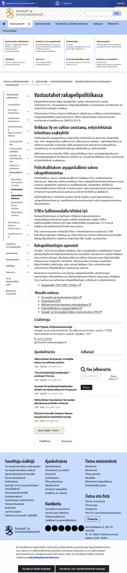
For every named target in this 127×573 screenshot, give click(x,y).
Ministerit (91, 466)
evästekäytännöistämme (43, 557)
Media (121, 3)
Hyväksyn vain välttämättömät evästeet (82, 568)
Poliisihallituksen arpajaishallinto (61, 308)
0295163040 (44, 338)
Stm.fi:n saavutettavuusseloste (103, 512)
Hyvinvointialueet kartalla (20, 474)
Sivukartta (91, 508)
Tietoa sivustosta (95, 501)
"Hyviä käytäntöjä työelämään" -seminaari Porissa (52, 374)
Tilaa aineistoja (53, 481)
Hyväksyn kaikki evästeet (36, 568)
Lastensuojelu (13, 511)
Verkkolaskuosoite (96, 485)
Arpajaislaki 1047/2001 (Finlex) (61, 285)
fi (32, 81)
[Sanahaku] (91, 376)
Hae (117, 13)
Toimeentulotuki (15, 504)
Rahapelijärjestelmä (16, 214)
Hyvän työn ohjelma (56, 512)
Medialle (90, 477)
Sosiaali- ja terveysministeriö (16, 81)
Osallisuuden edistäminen (13, 120)
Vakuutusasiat (12, 259)
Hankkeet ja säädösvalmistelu (72, 23)
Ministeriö (113, 23)
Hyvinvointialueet (15, 477)
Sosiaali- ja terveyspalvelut (13, 245)
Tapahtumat (52, 485)
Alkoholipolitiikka (15, 143)
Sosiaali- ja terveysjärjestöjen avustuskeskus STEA (71, 312)
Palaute (92, 519)
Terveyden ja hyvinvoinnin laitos (61, 297)
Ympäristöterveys (15, 235)
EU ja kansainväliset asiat (12, 281)
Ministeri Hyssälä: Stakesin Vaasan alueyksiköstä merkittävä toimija (53, 414)
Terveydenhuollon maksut (20, 470)
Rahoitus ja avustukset (11, 292)
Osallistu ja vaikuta (56, 493)
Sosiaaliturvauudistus (57, 508)
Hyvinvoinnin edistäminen (61, 81)
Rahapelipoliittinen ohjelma (17, 205)
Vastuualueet (17, 23)
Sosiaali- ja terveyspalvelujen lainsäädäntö (22, 486)
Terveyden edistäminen (13, 111)
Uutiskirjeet (52, 477)
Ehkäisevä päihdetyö (14, 167)
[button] (49, 430)
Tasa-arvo (10, 272)
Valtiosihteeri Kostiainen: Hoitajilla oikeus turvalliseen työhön (53, 360)
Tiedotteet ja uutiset (57, 470)
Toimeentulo (12, 253)
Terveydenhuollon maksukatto (23, 466)
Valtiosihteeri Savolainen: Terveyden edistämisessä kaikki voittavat (54, 401)
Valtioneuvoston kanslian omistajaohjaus (66, 304)
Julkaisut (98, 23)
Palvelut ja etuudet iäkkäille (21, 515)
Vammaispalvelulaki (17, 492)
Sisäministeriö (51, 301)
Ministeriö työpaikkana (99, 481)
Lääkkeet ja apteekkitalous (60, 520)
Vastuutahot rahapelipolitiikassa (16, 194)
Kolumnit (50, 474)
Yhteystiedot (9, 30)
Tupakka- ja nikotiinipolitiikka (15, 158)
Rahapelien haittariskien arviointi (17, 182)
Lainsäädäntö (14, 104)
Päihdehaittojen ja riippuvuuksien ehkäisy (93, 81)
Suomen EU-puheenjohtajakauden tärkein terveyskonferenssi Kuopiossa (55, 387)
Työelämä (10, 265)
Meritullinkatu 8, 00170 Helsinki (99, 528)
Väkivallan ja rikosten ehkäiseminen (14, 225)
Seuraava (66, 441)
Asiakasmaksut (13, 496)
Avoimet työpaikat (56, 489)
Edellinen (45, 441)
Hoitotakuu (12, 481)
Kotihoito (10, 507)
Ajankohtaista (43, 23)
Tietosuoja (91, 505)
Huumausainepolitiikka (15, 150)
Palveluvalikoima (55, 516)
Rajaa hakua (114, 378)
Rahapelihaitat (12, 84)
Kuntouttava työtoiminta (19, 500)
